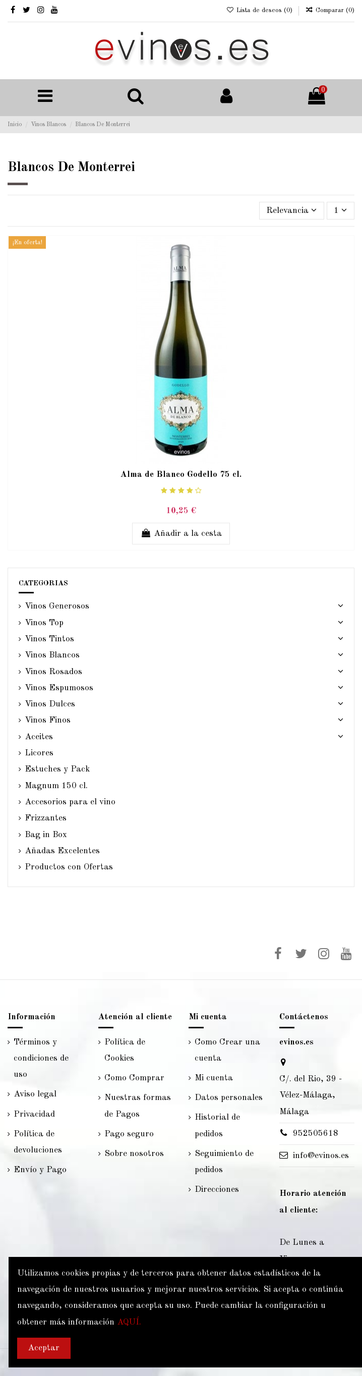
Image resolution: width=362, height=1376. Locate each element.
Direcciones (217, 1189)
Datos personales (229, 1097)
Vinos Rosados (53, 672)
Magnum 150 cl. (56, 786)
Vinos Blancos (52, 655)
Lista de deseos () (260, 10)
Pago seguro (129, 1134)
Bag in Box (46, 835)
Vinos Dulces (50, 704)
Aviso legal (35, 1094)
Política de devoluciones (38, 1142)
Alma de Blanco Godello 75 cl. (181, 474)
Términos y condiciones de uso (41, 1058)
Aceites (39, 737)
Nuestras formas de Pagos (137, 1105)
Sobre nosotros (134, 1153)
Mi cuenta (214, 1078)
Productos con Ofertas (69, 867)
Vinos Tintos (49, 639)
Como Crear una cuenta (227, 1050)
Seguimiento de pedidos (224, 1161)
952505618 (315, 1133)
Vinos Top (44, 623)
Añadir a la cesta (181, 533)
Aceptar (43, 1348)
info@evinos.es (321, 1155)
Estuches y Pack (57, 769)
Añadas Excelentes (62, 851)
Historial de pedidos (217, 1125)
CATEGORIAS (43, 583)
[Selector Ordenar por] (291, 210)
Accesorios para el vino (70, 802)
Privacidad (34, 1114)
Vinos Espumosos (59, 688)
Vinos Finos (48, 720)
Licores (39, 753)
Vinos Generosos (57, 606)
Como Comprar (134, 1078)
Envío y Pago (40, 1170)
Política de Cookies (124, 1050)
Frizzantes (46, 818)
